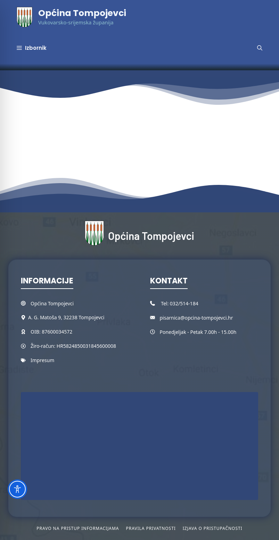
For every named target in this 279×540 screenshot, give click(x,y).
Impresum (42, 360)
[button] (260, 48)
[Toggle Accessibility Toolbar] (17, 489)
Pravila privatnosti (150, 528)
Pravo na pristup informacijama (77, 528)
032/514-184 (184, 303)
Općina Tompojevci (82, 13)
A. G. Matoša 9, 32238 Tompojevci (66, 317)
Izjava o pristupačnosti (213, 528)
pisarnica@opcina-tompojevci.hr (196, 317)
